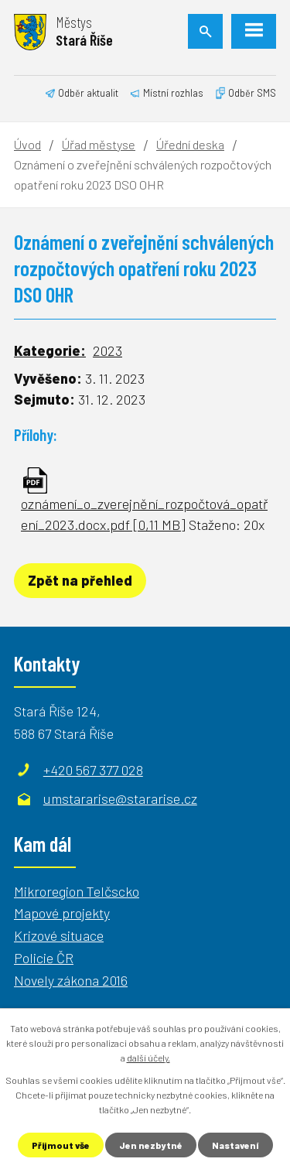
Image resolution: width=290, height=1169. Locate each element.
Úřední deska (190, 144)
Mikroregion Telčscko (76, 891)
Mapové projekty (62, 912)
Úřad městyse (98, 144)
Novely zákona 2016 (71, 980)
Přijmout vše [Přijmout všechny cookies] (61, 1145)
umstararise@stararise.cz (120, 798)
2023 (107, 350)
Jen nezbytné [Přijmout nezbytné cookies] (151, 1145)
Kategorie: (50, 350)
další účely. (148, 1057)
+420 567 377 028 (93, 769)
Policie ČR (43, 957)
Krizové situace (59, 935)
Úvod (27, 144)
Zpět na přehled (80, 580)
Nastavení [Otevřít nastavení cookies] (235, 1145)
